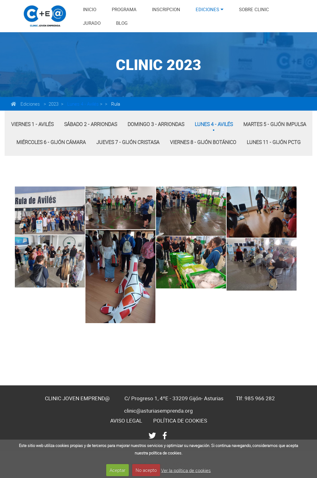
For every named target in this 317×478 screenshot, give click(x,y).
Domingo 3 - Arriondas (156, 124)
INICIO (89, 9)
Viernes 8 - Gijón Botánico (203, 142)
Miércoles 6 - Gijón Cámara (51, 142)
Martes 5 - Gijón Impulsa (274, 124)
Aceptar (117, 470)
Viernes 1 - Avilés (32, 124)
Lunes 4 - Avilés (82, 104)
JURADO (92, 23)
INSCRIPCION (166, 9)
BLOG (122, 23)
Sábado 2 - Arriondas (90, 124)
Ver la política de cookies (186, 470)
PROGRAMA (124, 9)
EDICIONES (207, 9)
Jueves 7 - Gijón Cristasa (127, 142)
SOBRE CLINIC (254, 9)
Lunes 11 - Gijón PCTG (274, 142)
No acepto (146, 470)
